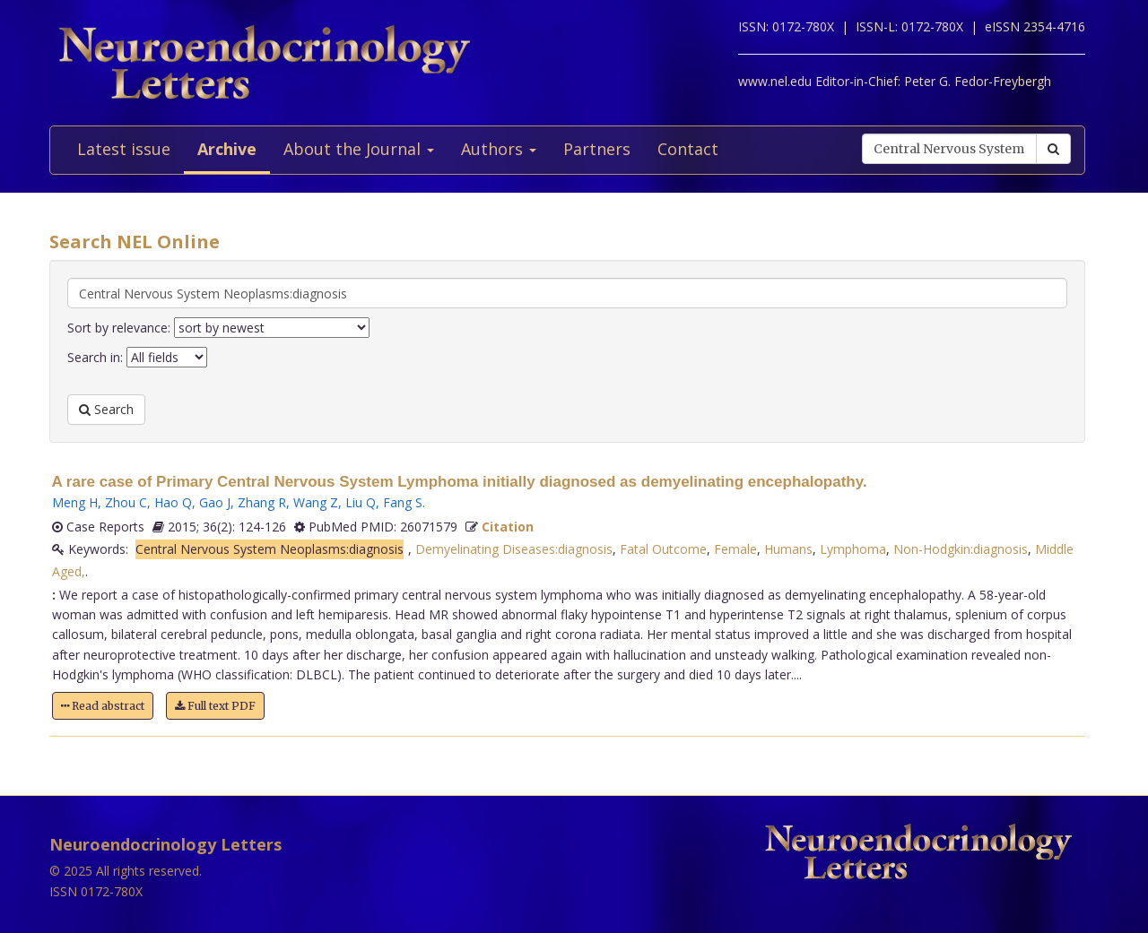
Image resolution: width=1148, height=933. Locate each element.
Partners (597, 149)
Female (735, 548)
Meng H (75, 502)
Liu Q (360, 502)
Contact (687, 149)
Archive (227, 149)
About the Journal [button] (358, 149)
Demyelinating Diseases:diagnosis (514, 548)
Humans (788, 548)
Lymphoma (853, 548)
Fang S (402, 502)
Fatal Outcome (663, 548)
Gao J (214, 502)
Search (106, 409)
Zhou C (126, 502)
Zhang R (262, 502)
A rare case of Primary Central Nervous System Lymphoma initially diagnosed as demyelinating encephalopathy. (459, 481)
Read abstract (102, 706)
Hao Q (173, 502)
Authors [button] (498, 149)
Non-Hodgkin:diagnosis (960, 548)
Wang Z (315, 502)
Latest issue (123, 149)
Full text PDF (215, 706)
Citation (508, 526)
